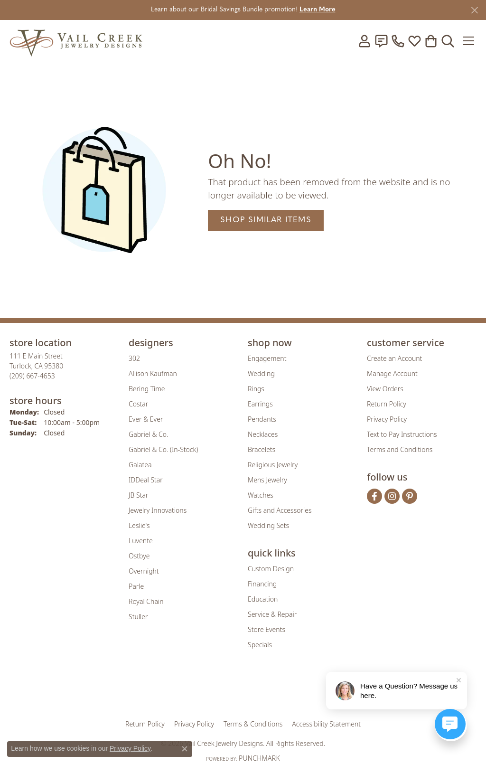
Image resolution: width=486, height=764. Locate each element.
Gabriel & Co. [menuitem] (148, 434)
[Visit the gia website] (168, 690)
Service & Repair (272, 614)
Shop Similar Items (265, 220)
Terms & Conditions (253, 723)
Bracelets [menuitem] (261, 449)
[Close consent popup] (184, 749)
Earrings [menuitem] (260, 403)
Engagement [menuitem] (267, 358)
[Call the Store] (32, 375)
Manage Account (392, 373)
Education (263, 599)
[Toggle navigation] (469, 41)
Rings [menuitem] (256, 388)
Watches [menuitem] (260, 495)
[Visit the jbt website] (321, 690)
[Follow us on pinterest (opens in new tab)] (409, 496)
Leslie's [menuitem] (139, 525)
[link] (381, 40)
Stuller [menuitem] (138, 616)
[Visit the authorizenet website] (282, 690)
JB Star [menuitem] (138, 495)
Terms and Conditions (399, 449)
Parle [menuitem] (136, 586)
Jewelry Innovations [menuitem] (158, 510)
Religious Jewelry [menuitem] (273, 464)
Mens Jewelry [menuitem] (267, 479)
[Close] (474, 10)
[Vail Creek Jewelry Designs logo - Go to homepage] (76, 40)
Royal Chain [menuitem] (146, 601)
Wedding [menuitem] (261, 373)
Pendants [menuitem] (262, 419)
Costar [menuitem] (138, 403)
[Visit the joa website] (210, 690)
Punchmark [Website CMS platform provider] (259, 758)
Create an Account (394, 358)
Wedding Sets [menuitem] (268, 525)
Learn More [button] (317, 9)
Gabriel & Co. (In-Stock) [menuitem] (163, 449)
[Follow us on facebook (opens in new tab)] (374, 496)
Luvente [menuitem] (141, 540)
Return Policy (386, 403)
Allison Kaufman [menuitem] (153, 373)
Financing (262, 583)
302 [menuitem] (134, 358)
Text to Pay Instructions (402, 434)
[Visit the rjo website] (246, 690)
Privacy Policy (387, 419)
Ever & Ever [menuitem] (146, 419)
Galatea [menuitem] (140, 464)
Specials (260, 644)
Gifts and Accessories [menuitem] (280, 510)
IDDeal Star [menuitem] (146, 479)
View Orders (385, 388)
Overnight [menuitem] (144, 570)
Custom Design (271, 568)
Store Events (266, 629)
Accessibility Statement (326, 723)
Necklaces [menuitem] (263, 434)
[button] (364, 40)
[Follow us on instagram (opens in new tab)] (392, 496)
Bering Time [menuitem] (147, 388)
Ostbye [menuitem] (139, 555)
